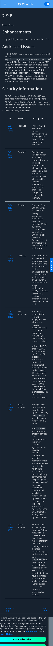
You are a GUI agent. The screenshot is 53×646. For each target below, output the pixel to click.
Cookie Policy (33, 637)
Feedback (51, 265)
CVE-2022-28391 (10, 155)
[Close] (45, 624)
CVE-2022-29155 (10, 314)
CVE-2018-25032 (10, 128)
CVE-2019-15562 (10, 208)
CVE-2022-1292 (10, 407)
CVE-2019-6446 (10, 527)
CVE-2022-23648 (10, 258)
